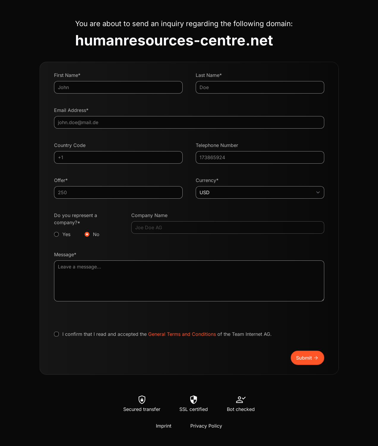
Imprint (163, 426)
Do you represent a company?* (86, 225)
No (96, 234)
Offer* (61, 180)
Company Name (149, 215)
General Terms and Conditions (182, 334)
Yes (66, 234)
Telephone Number (217, 145)
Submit (307, 358)
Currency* (207, 180)
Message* (65, 254)
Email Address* (71, 110)
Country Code (70, 145)
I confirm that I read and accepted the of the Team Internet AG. (167, 334)
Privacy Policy (206, 426)
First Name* (67, 75)
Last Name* (209, 75)
